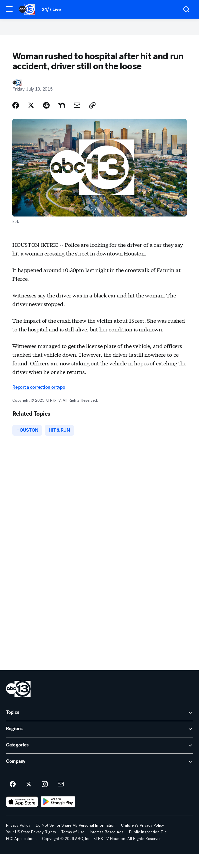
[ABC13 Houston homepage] (27, 9)
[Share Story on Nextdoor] (61, 105)
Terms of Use (72, 832)
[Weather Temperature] (166, 9)
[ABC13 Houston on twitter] (28, 784)
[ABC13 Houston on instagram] (44, 784)
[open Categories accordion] (99, 745)
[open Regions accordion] (99, 729)
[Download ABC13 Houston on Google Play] (58, 801)
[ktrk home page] (18, 689)
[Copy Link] (92, 105)
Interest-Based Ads (107, 832)
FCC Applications (21, 839)
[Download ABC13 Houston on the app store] (22, 801)
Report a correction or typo (38, 387)
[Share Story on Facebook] (15, 105)
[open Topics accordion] (99, 712)
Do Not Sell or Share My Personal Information (76, 825)
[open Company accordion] (99, 761)
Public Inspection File (148, 832)
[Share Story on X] (31, 105)
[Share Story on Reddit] (46, 105)
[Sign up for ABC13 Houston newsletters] (60, 784)
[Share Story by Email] (77, 105)
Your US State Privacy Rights (31, 832)
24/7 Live (51, 9)
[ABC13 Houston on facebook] (12, 784)
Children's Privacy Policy (142, 825)
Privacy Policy (18, 825)
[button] (9, 9)
